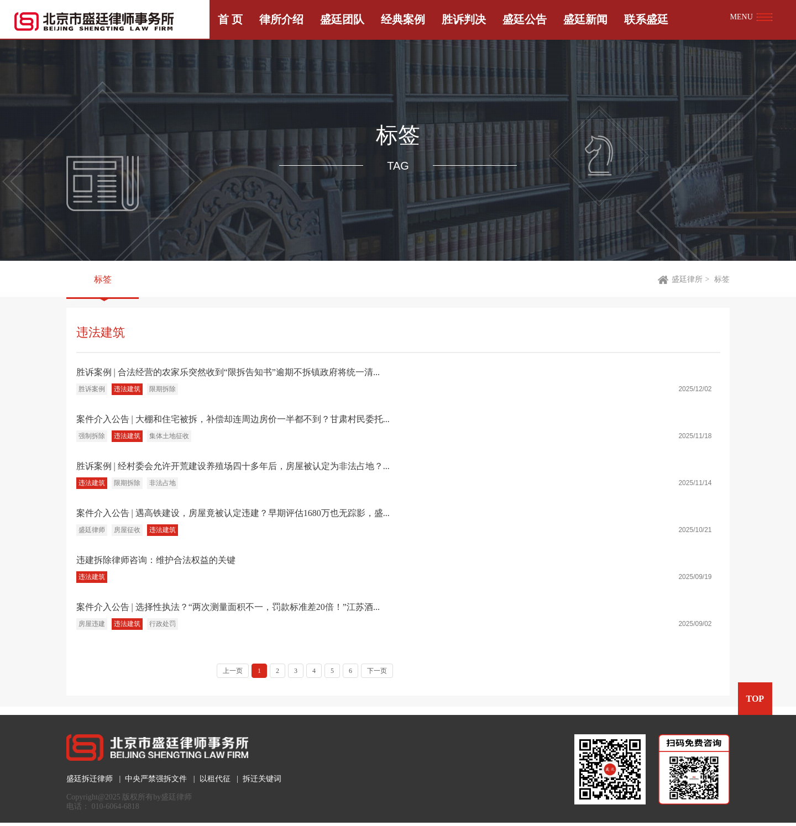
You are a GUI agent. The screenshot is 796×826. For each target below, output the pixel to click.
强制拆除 (91, 436)
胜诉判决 (464, 19)
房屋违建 (91, 624)
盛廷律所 (687, 279)
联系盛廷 (646, 19)
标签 (103, 279)
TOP (755, 698)
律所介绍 (281, 19)
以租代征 (215, 779)
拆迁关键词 (262, 779)
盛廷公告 (524, 19)
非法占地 (162, 483)
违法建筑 (127, 389)
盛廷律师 (91, 530)
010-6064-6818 (115, 806)
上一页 (233, 671)
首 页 (230, 19)
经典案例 (403, 19)
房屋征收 (127, 530)
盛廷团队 (342, 19)
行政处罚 (162, 624)
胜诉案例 (91, 389)
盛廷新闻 (585, 19)
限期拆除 (162, 389)
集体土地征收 (169, 436)
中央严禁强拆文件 (156, 779)
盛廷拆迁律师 (89, 779)
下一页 (377, 671)
